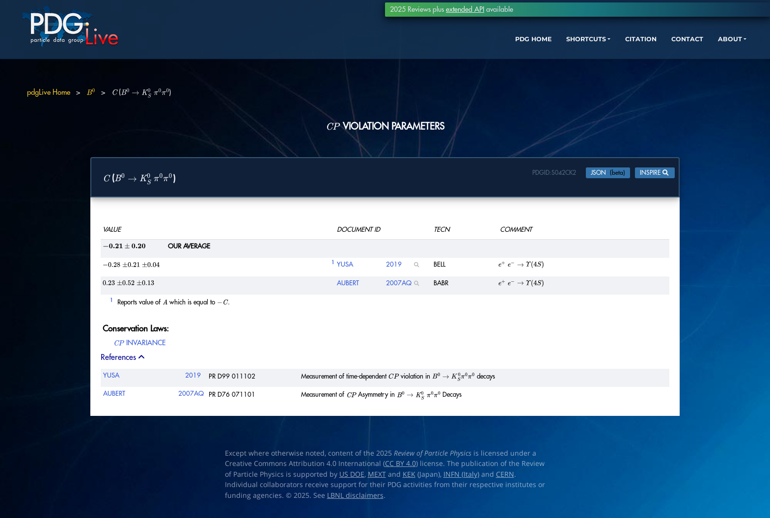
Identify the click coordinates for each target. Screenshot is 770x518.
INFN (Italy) (461, 476)
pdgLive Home (48, 92)
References (123, 359)
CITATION (596, 52)
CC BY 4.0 (400, 466)
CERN (505, 476)
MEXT (377, 476)
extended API (465, 9)
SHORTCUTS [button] (533, 52)
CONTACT (647, 52)
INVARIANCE (139, 347)
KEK (409, 476)
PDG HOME (473, 52)
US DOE (351, 476)
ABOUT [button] (694, 52)
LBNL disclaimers (355, 497)
